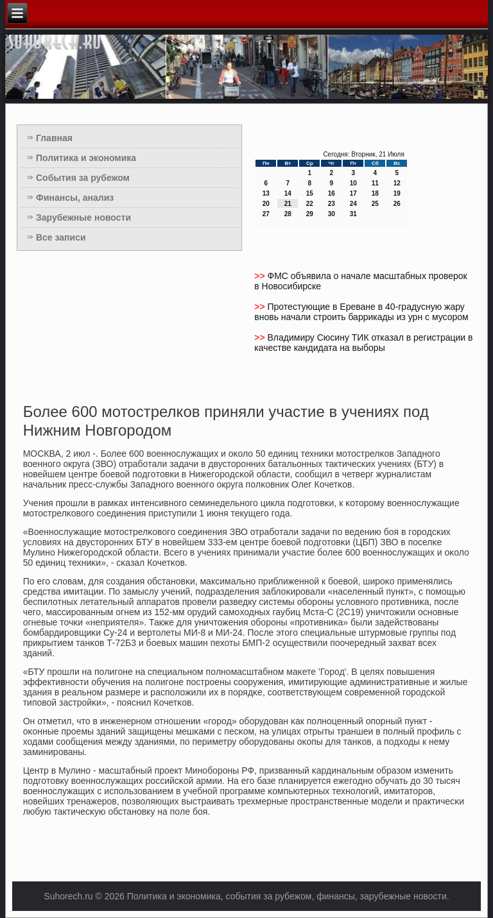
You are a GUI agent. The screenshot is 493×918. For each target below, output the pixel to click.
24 (353, 203)
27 (266, 213)
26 (397, 203)
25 (375, 203)
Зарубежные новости (83, 217)
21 (287, 203)
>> (260, 276)
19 (397, 193)
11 (375, 183)
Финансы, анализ (75, 197)
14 (287, 193)
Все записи (61, 237)
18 (375, 193)
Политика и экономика (86, 158)
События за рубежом (83, 178)
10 (353, 183)
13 (266, 193)
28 (287, 213)
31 (353, 213)
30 (331, 213)
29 (309, 213)
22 (309, 203)
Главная (54, 138)
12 (397, 183)
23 (331, 203)
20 (266, 203)
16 (331, 193)
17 (353, 193)
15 (309, 193)
